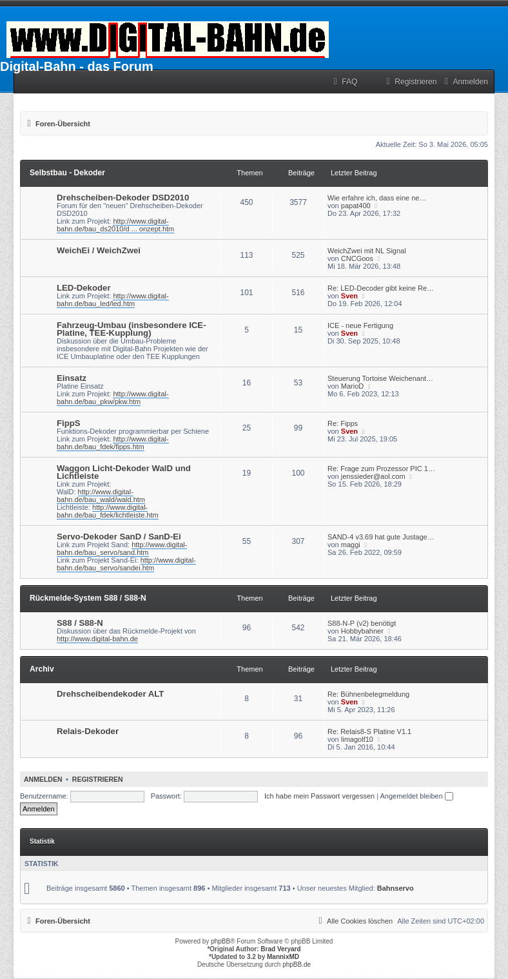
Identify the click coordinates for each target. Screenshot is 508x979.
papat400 (356, 205)
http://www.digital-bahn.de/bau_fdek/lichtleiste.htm (108, 511)
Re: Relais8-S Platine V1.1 (369, 731)
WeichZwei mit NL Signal (366, 251)
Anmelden (43, 779)
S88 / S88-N (80, 623)
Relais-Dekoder (88, 731)
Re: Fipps (342, 423)
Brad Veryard (280, 949)
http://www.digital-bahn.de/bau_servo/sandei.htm (126, 564)
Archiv (42, 669)
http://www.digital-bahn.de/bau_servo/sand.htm (122, 548)
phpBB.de (296, 964)
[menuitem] (343, 82)
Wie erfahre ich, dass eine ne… (376, 198)
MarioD (352, 386)
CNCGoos (357, 258)
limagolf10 (357, 739)
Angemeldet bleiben (416, 796)
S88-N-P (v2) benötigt (361, 623)
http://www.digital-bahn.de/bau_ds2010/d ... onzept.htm (115, 225)
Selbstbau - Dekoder (67, 172)
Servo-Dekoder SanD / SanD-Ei (119, 536)
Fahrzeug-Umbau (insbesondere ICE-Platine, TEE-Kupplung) (131, 329)
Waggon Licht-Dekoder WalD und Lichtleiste (124, 472)
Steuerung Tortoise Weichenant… (380, 378)
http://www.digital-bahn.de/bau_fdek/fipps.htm (113, 443)
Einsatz (71, 378)
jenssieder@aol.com (373, 476)
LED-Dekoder (84, 288)
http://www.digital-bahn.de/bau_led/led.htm (113, 299)
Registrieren (97, 779)
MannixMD (283, 956)
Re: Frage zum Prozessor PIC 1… (381, 468)
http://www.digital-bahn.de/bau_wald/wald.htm (101, 495)
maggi (350, 544)
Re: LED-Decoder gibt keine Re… (380, 288)
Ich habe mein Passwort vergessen (319, 796)
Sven (349, 296)
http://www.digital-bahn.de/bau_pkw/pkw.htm (113, 397)
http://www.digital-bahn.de (97, 639)
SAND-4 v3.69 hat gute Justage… (381, 537)
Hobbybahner (362, 631)
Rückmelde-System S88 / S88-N (88, 598)
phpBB (220, 941)
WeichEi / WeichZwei (99, 250)
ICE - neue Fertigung (360, 325)
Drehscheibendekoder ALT (110, 694)
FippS (69, 423)
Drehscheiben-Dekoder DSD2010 (123, 197)
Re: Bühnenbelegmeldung (368, 694)
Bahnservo (395, 888)
